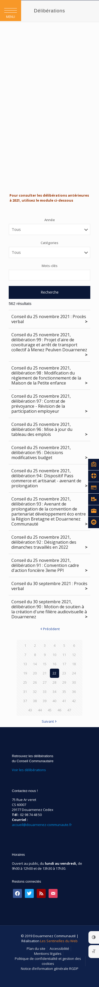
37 (25, 700)
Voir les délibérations (29, 769)
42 (74, 700)
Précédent (50, 628)
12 (74, 654)
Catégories (49, 242)
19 (25, 673)
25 (25, 682)
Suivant (49, 721)
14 (35, 664)
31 (25, 691)
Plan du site (36, 948)
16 (54, 664)
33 (44, 691)
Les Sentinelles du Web (59, 941)
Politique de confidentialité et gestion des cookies (48, 961)
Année (49, 219)
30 (74, 682)
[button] (10, 10)
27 (44, 682)
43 (30, 710)
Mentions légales (48, 953)
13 (25, 664)
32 (35, 691)
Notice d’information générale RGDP (49, 968)
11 (64, 654)
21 (44, 673)
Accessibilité (59, 948)
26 (35, 682)
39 (44, 700)
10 (54, 654)
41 (64, 700)
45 (49, 710)
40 (54, 700)
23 (64, 673)
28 (54, 682)
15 (44, 664)
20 (35, 673)
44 (40, 710)
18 (74, 664)
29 (64, 682)
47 (69, 710)
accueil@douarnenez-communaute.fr (42, 824)
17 (64, 664)
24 (74, 673)
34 (54, 691)
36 (74, 691)
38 (35, 700)
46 (59, 710)
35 (64, 691)
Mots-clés (50, 265)
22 (54, 673)
